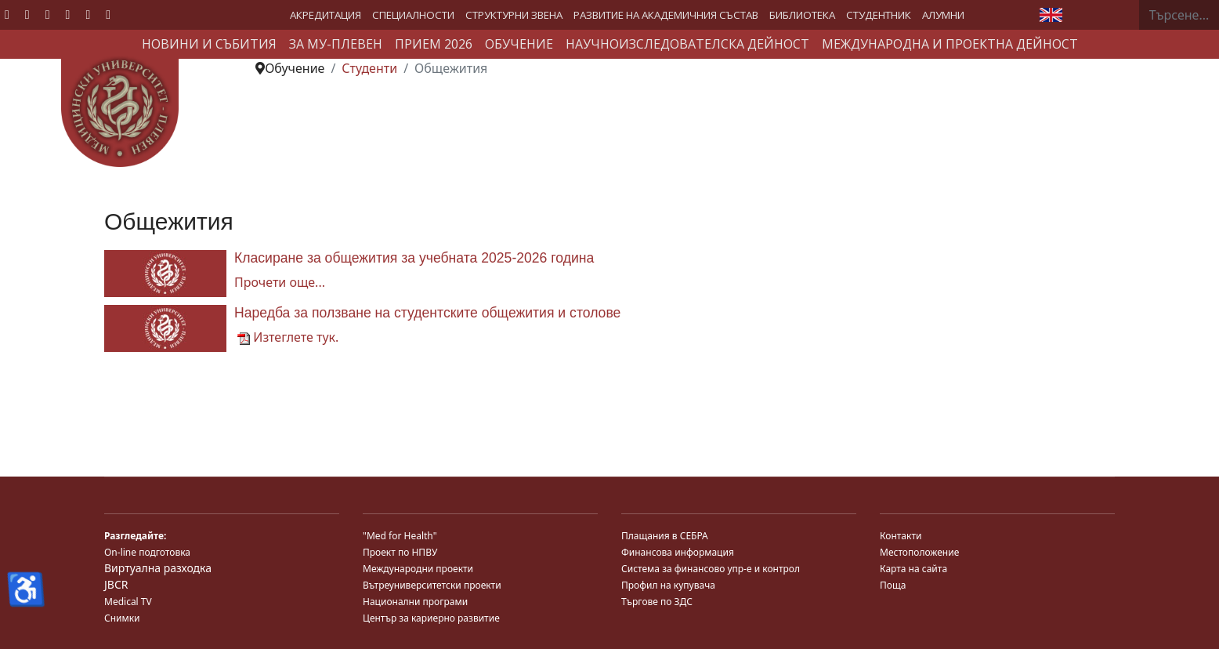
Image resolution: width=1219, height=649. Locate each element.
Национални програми (415, 601)
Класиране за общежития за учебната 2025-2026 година (414, 258)
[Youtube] (47, 14)
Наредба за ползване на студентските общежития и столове (427, 313)
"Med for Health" (400, 535)
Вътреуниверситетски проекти (432, 585)
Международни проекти (418, 568)
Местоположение (919, 552)
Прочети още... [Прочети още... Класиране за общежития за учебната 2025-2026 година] (279, 282)
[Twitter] (27, 14)
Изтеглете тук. (287, 337)
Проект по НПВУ (400, 552)
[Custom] (108, 14)
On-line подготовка (147, 552)
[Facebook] (7, 14)
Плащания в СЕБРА (664, 535)
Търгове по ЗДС (657, 601)
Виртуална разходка (158, 567)
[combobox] (1179, 15)
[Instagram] (87, 14)
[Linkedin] (68, 14)
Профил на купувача (668, 585)
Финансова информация (677, 552)
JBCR (116, 584)
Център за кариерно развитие (431, 618)
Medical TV (128, 601)
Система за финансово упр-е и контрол (710, 568)
